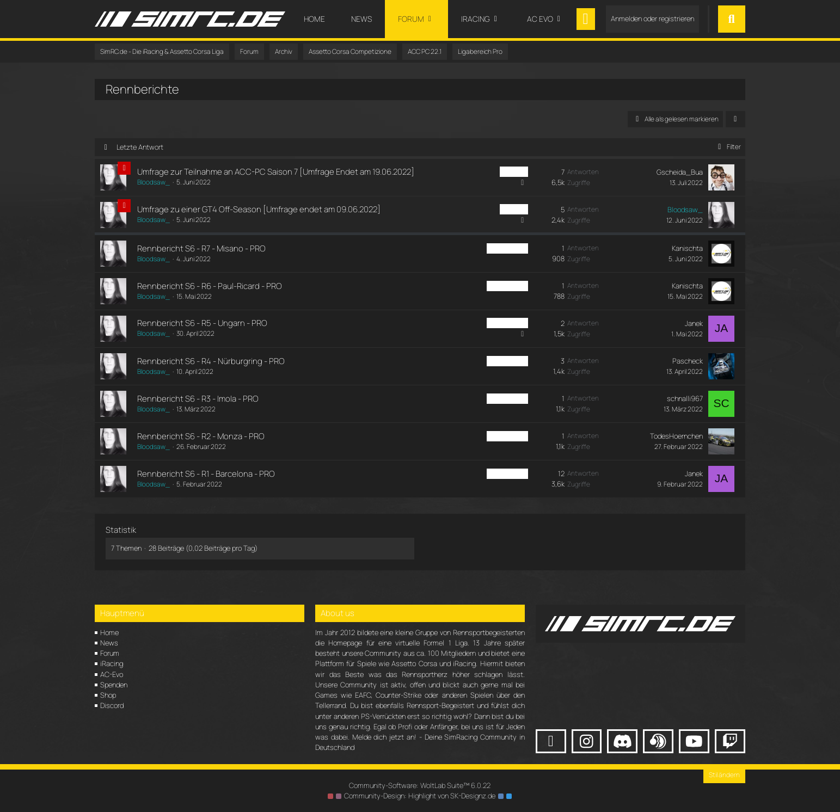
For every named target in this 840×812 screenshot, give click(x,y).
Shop (108, 695)
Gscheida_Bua (680, 172)
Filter (727, 146)
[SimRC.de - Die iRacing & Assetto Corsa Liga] (190, 19)
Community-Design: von (419, 796)
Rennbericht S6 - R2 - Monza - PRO (201, 436)
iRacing (111, 663)
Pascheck (687, 361)
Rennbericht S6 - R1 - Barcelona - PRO (206, 473)
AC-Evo (111, 674)
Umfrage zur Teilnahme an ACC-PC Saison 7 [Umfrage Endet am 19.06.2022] (275, 171)
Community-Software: (419, 785)
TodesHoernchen (676, 436)
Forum (109, 653)
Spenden (113, 685)
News (109, 643)
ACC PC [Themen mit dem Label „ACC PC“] (514, 171)
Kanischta (687, 248)
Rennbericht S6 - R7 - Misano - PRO (201, 248)
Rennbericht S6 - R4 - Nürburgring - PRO (211, 361)
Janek (694, 323)
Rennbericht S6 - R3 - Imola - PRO (198, 398)
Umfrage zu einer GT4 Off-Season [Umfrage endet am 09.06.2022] (259, 209)
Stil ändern (724, 774)
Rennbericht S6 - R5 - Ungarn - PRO (202, 323)
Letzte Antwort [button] (140, 147)
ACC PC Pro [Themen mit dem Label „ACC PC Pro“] (507, 248)
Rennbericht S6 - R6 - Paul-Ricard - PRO (209, 286)
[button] (735, 119)
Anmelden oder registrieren (652, 18)
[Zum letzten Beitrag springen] (721, 177)
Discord (112, 705)
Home (109, 632)
